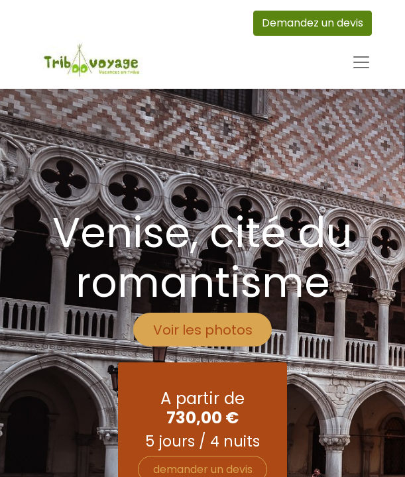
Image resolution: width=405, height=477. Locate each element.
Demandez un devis (312, 22)
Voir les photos (203, 330)
